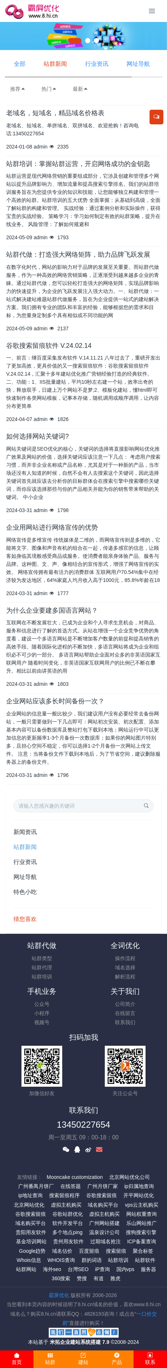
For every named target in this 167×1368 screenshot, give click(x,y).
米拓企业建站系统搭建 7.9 (79, 1342)
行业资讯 (96, 64)
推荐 (17, 89)
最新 (80, 89)
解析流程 (125, 977)
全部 (19, 64)
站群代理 (42, 967)
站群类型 (42, 958)
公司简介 (125, 1004)
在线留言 (125, 1013)
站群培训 (42, 977)
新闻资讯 (25, 832)
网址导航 (138, 64)
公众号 (41, 1004)
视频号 (41, 1022)
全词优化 (125, 946)
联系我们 (125, 1022)
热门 (49, 89)
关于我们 (125, 991)
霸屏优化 (59, 1295)
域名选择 (125, 967)
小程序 (41, 1013)
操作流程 (125, 958)
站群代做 (41, 946)
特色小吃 (25, 892)
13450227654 (83, 1125)
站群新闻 (55, 64)
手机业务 (41, 991)
